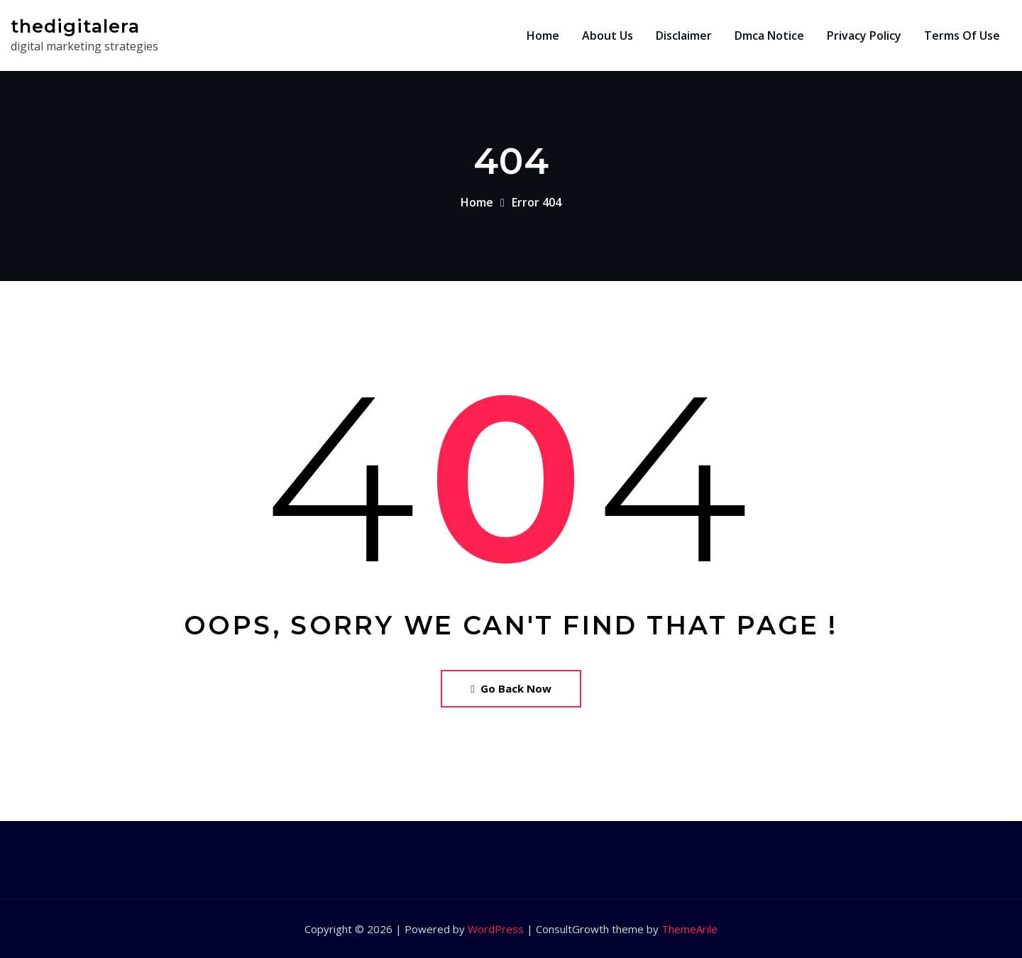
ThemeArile (689, 929)
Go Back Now (511, 688)
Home (543, 35)
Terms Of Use (962, 35)
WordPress (496, 929)
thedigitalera (75, 26)
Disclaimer (684, 35)
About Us (607, 35)
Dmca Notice (769, 35)
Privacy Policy (864, 35)
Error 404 (536, 202)
